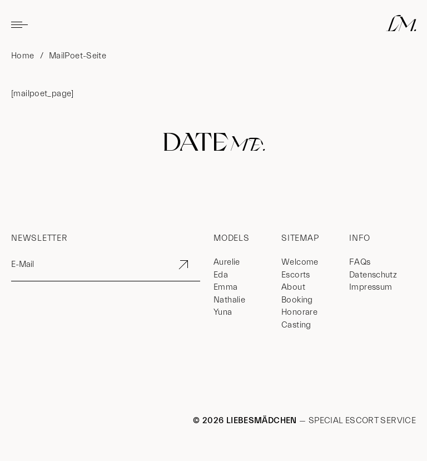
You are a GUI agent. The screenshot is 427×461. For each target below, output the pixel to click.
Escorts (295, 275)
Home (22, 56)
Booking (297, 300)
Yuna (223, 312)
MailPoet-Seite (77, 56)
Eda (221, 275)
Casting (296, 325)
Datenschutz (373, 275)
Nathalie (229, 300)
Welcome (300, 262)
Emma (226, 287)
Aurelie (227, 262)
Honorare (299, 312)
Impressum (370, 287)
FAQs (360, 262)
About (293, 287)
